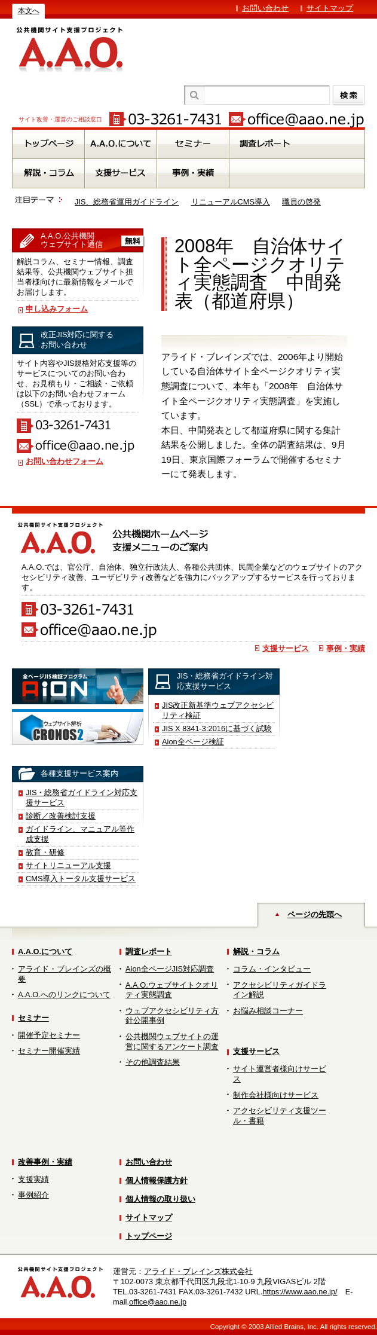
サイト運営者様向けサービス (279, 1073)
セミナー (33, 1017)
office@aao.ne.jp (157, 1301)
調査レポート (148, 951)
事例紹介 (33, 1194)
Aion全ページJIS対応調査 (169, 968)
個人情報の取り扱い (160, 1199)
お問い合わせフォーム (64, 461)
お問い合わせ (265, 8)
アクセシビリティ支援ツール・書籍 (279, 1115)
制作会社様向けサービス (275, 1094)
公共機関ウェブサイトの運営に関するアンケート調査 (172, 1041)
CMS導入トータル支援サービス (81, 878)
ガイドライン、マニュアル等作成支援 (80, 834)
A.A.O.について (45, 951)
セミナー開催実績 (49, 1050)
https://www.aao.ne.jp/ (299, 1291)
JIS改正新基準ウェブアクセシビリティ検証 (218, 710)
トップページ (148, 1236)
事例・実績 (345, 648)
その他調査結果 (152, 1062)
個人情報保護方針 (156, 1180)
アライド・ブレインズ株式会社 (198, 1271)
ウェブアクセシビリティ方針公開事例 (172, 1015)
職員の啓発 (301, 201)
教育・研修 (45, 852)
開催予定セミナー (49, 1035)
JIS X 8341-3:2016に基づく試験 (217, 728)
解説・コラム (256, 951)
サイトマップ (329, 8)
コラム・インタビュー (272, 968)
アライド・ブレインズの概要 (64, 973)
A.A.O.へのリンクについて (64, 994)
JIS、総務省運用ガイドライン (127, 201)
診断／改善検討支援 (61, 815)
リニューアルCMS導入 (230, 201)
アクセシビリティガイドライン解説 (279, 990)
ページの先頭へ (314, 914)
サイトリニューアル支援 (68, 865)
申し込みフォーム (57, 308)
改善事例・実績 (45, 1161)
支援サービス (285, 648)
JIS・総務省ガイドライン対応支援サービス (82, 797)
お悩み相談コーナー (268, 1010)
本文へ (28, 10)
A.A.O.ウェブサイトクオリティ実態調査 (171, 990)
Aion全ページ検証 (193, 741)
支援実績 (33, 1179)
